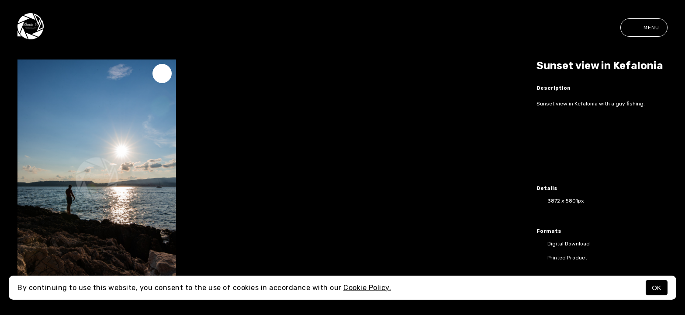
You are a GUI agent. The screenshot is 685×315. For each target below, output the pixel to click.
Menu (644, 27)
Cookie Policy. (367, 288)
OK (656, 287)
